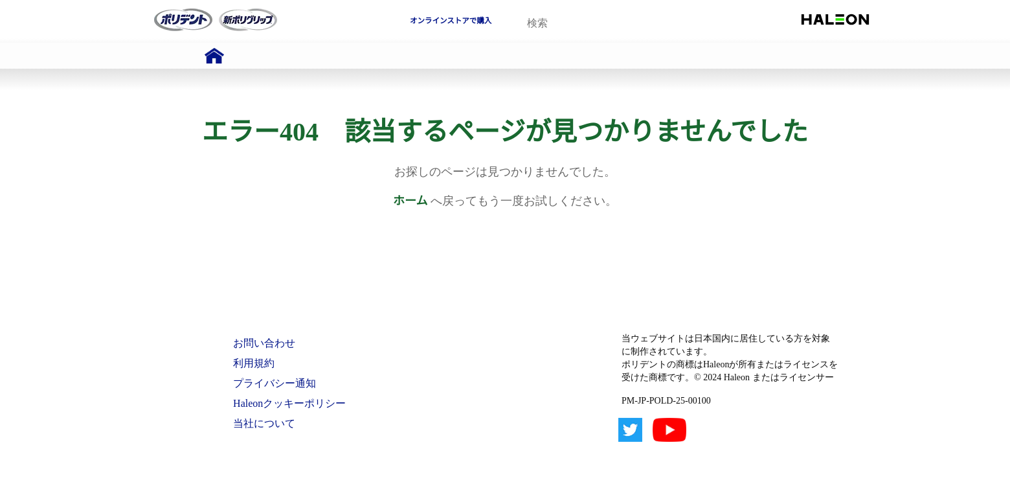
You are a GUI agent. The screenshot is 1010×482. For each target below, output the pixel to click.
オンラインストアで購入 (450, 21)
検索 (644, 23)
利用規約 (254, 363)
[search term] (586, 23)
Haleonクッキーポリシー (289, 403)
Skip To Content (44, 5)
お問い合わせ (264, 343)
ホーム (410, 200)
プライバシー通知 (274, 383)
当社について (264, 423)
